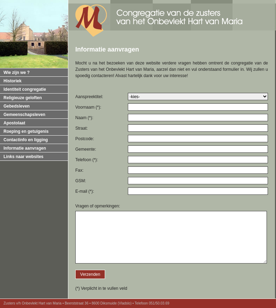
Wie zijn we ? (17, 72)
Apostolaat (14, 123)
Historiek (12, 80)
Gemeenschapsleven (24, 114)
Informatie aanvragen (25, 148)
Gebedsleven (17, 106)
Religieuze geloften (23, 97)
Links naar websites (23, 156)
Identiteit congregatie (25, 89)
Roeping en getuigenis (26, 131)
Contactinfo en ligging (26, 139)
